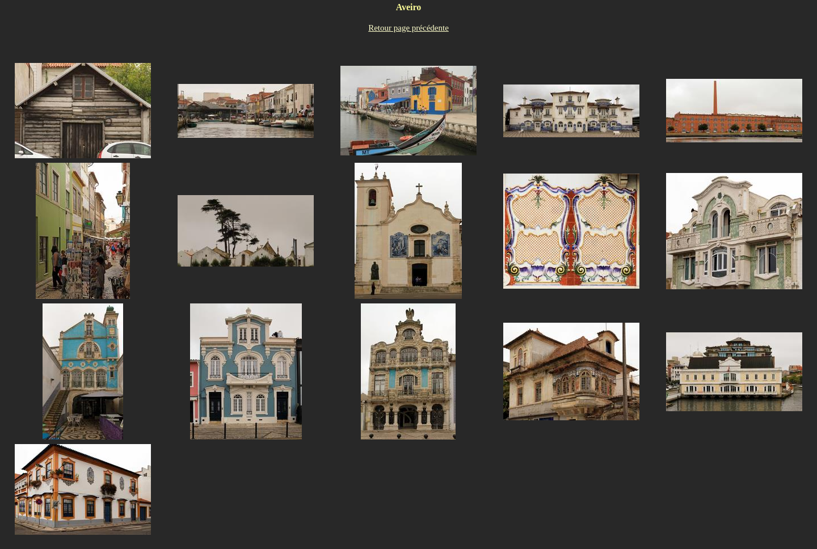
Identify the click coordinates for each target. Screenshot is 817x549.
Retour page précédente (408, 27)
